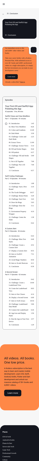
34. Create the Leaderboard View (18, 290)
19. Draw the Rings (15, 202)
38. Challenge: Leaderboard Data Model (18, 305)
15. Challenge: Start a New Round (18, 188)
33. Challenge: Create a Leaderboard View (16, 284)
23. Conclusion (14, 223)
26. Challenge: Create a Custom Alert (16, 246)
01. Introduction (14, 123)
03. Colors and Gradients (17, 130)
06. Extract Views (15, 142)
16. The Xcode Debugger (17, 192)
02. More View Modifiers (17, 127)
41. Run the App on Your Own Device (19, 320)
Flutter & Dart (7, 443)
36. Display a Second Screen (18, 297)
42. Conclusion (14, 325)
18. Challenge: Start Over (17, 199)
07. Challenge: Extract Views (18, 146)
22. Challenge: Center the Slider (17, 218)
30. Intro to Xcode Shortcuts (18, 263)
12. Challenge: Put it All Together (17, 166)
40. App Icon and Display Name (17, 314)
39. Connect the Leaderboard (18, 310)
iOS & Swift (6, 437)
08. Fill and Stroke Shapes (17, 149)
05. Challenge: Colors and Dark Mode (17, 138)
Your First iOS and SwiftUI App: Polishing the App (19, 107)
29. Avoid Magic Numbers (17, 260)
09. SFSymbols (14, 152)
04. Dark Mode (14, 133)
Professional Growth (9, 453)
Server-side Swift (8, 446)
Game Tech (6, 450)
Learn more (11, 76)
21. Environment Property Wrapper (17, 213)
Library (4, 460)
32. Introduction (14, 279)
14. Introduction (14, 183)
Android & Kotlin (8, 440)
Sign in (22, 82)
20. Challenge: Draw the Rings (17, 207)
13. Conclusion (14, 170)
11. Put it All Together (16, 161)
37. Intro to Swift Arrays (17, 301)
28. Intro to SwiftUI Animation (15, 255)
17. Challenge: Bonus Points (18, 196)
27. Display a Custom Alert (18, 251)
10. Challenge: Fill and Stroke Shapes (19, 157)
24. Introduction (14, 236)
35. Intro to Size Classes (17, 294)
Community (6, 456)
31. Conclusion (14, 266)
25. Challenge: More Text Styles (17, 240)
